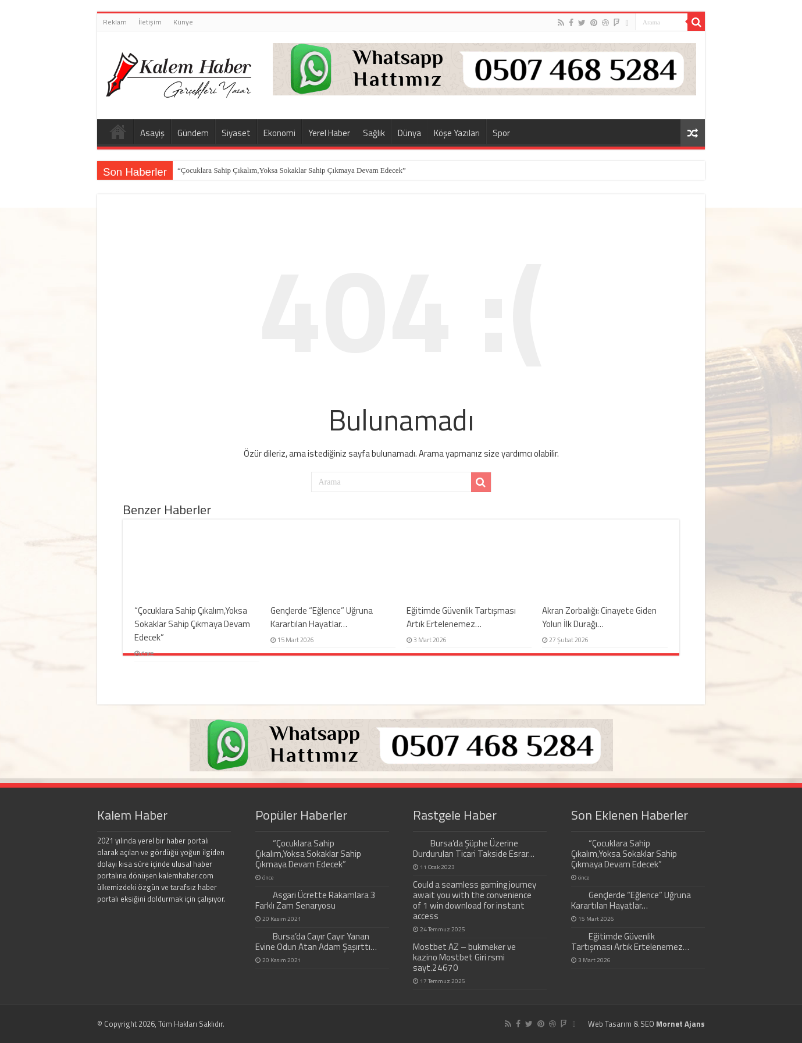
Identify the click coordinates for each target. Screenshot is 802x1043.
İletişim (150, 21)
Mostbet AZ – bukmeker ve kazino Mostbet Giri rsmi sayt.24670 (464, 957)
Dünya (409, 133)
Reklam (115, 21)
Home (118, 131)
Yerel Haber (329, 133)
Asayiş (152, 133)
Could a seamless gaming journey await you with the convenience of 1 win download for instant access (474, 900)
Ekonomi (279, 133)
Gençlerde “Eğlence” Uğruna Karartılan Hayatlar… (321, 617)
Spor (501, 133)
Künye (183, 21)
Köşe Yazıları (457, 133)
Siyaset (236, 133)
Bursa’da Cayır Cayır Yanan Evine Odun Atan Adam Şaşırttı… (316, 941)
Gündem (193, 133)
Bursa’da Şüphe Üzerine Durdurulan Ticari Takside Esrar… (473, 848)
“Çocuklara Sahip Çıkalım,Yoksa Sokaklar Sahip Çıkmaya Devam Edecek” (291, 170)
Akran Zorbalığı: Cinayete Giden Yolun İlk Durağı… (599, 617)
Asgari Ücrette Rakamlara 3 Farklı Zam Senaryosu (315, 900)
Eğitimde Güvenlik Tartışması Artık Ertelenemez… (461, 617)
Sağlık (374, 133)
